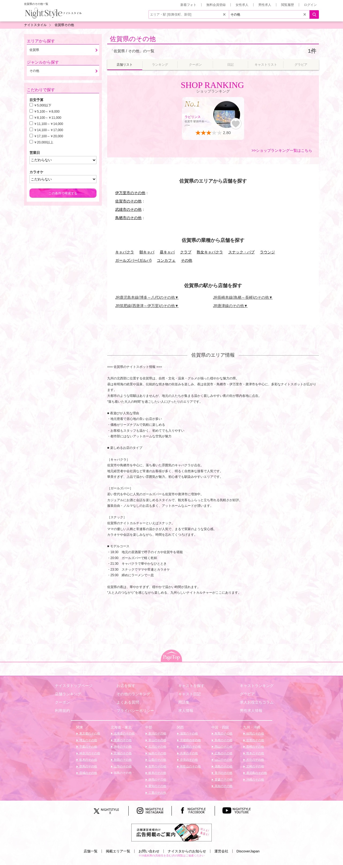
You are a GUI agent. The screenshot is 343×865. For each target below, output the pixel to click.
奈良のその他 (188, 759)
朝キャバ (146, 252)
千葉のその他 (88, 746)
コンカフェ (166, 260)
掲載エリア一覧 (118, 851)
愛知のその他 (157, 786)
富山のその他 (157, 740)
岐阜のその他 (157, 772)
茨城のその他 (88, 772)
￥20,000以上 (43, 142)
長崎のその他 (254, 746)
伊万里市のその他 (130, 193)
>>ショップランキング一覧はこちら (282, 150)
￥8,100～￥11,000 (47, 118)
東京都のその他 (89, 733)
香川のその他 (223, 772)
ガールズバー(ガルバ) (133, 260)
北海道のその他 (124, 733)
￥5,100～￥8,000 (46, 111)
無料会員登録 (216, 5)
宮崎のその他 (254, 766)
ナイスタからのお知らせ (187, 851)
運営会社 (221, 851)
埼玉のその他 (88, 740)
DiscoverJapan (248, 851)
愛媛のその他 (223, 779)
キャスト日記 (189, 694)
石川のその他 (157, 746)
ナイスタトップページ (73, 685)
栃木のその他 (88, 759)
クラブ (185, 252)
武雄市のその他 (128, 209)
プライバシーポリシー (135, 710)
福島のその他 (122, 772)
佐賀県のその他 (133, 38)
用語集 (183, 702)
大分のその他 (254, 759)
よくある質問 (128, 702)
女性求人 (242, 5)
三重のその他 (157, 792)
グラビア (247, 694)
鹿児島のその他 (256, 772)
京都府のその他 (190, 740)
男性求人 (264, 5)
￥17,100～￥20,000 (48, 136)
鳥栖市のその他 (128, 218)
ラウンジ (267, 252)
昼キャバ (167, 252)
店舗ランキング (68, 694)
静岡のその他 (157, 779)
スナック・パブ (241, 252)
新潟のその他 (157, 733)
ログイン (310, 5)
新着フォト (188, 5)
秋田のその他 (122, 759)
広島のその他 (223, 753)
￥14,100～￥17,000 (48, 130)
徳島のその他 (223, 766)
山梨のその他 (157, 759)
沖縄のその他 (254, 779)
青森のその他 (122, 740)
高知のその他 (223, 786)
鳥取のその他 (223, 733)
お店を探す (126, 685)
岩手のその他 (122, 746)
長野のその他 (157, 766)
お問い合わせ (149, 851)
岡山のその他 (223, 746)
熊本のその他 (254, 753)
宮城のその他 (122, 753)
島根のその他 (223, 740)
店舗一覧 (91, 851)
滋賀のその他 (188, 733)
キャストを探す (191, 685)
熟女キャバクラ (210, 252)
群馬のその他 (88, 766)
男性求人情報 (251, 710)
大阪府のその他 (190, 746)
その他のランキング (133, 694)
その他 (186, 260)
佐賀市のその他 (128, 201)
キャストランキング (257, 685)
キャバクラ (124, 252)
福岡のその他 (254, 733)
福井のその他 (157, 753)
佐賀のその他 (254, 740)
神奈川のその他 (89, 753)
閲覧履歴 (287, 5)
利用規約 (62, 710)
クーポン (62, 702)
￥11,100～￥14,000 (48, 124)
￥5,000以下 (42, 105)
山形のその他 (122, 766)
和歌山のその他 (190, 766)
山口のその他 (223, 759)
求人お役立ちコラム (257, 702)
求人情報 (185, 710)
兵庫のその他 (188, 753)
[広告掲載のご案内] (171, 832)
